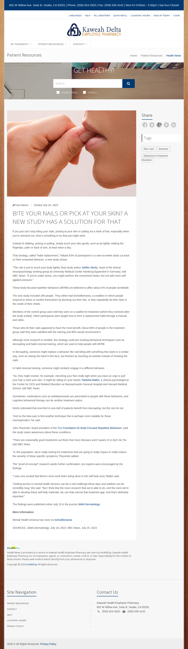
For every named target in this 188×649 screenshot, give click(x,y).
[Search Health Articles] (87, 83)
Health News (67, 92)
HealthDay (31, 564)
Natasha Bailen (91, 380)
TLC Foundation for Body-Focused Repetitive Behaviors (90, 427)
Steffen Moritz (90, 267)
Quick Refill (120, 15)
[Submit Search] (128, 83)
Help (87, 15)
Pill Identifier (102, 15)
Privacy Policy (15, 626)
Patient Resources (51, 44)
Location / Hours (140, 15)
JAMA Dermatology (89, 504)
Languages (75, 15)
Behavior (163, 148)
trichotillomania (63, 519)
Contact (79, 44)
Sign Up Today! (162, 15)
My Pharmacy (20, 44)
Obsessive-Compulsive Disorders (155, 157)
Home (133, 55)
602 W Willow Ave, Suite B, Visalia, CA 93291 (37, 5)
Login (176, 15)
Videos (90, 92)
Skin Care (149, 148)
